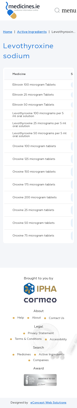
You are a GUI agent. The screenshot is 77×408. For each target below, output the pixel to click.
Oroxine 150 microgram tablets (34, 171)
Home (7, 32)
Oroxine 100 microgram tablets (34, 146)
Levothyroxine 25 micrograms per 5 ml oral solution (39, 125)
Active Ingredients (32, 32)
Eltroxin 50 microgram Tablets (33, 104)
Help (20, 317)
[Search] (57, 10)
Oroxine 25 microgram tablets (33, 210)
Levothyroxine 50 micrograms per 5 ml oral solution (40, 135)
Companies (41, 360)
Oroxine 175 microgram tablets (34, 184)
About (36, 317)
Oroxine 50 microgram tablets (34, 223)
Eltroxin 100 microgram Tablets (34, 84)
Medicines (24, 354)
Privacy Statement (41, 333)
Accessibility (58, 339)
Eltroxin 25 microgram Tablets (33, 94)
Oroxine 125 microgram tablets (34, 159)
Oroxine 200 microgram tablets (35, 197)
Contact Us (56, 318)
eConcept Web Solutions (48, 402)
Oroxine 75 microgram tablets (33, 235)
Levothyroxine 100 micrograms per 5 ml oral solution (38, 115)
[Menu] (69, 10)
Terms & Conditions (28, 339)
